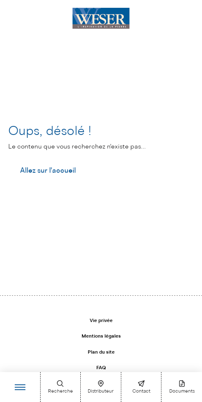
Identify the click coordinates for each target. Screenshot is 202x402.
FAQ (101, 367)
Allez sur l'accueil (48, 170)
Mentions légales (101, 336)
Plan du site (101, 352)
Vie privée (101, 320)
